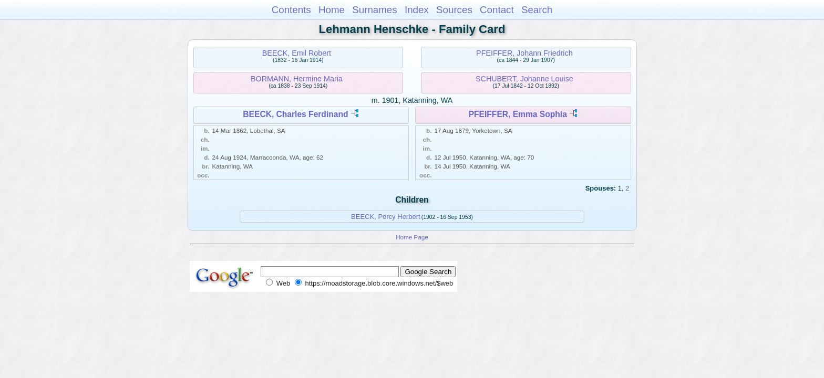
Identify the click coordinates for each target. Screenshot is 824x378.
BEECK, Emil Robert (296, 53)
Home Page (412, 237)
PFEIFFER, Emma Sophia (518, 114)
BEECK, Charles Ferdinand (295, 114)
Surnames (374, 9)
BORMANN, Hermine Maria (297, 79)
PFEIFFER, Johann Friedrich (524, 53)
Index (417, 9)
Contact (497, 9)
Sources (454, 9)
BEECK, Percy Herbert (385, 216)
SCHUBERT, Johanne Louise (524, 79)
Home (331, 9)
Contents (291, 9)
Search (536, 9)
